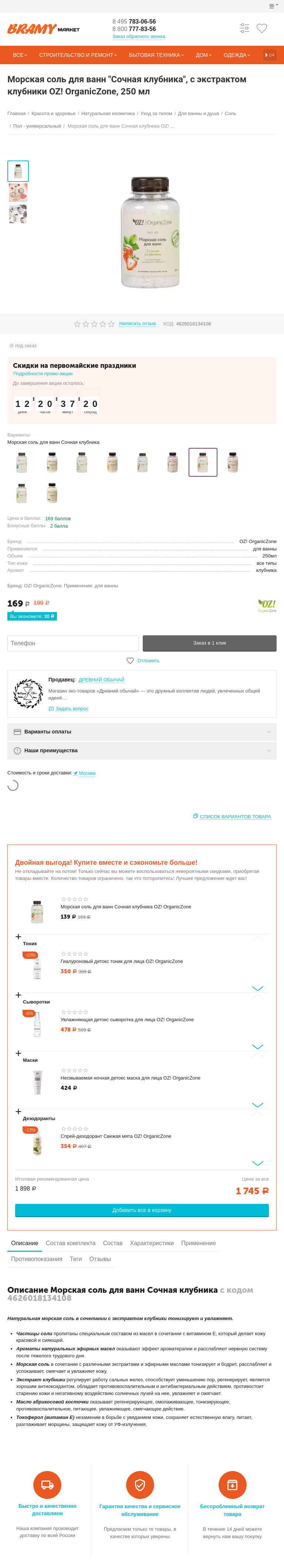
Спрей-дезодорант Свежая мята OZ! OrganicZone (116, 1136)
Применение (198, 1243)
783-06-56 (134, 21)
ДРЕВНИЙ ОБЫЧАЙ (101, 680)
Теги (76, 1259)
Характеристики (152, 1243)
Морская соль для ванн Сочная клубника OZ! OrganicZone (126, 906)
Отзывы (100, 1259)
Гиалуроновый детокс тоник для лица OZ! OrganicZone (122, 961)
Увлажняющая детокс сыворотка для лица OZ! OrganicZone (127, 1019)
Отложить (142, 660)
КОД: (169, 324)
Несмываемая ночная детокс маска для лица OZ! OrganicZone (130, 1078)
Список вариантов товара (235, 816)
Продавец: (61, 680)
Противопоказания (36, 1259)
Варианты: (19, 435)
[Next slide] (257, 988)
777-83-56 (134, 29)
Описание (24, 1243)
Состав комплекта (71, 1243)
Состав (112, 1243)
